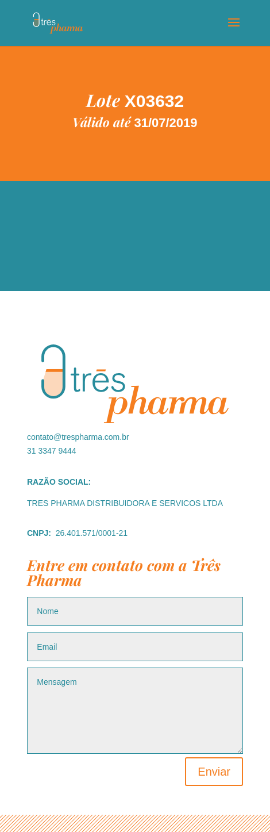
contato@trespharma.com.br (78, 437)
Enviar (214, 771)
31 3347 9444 (51, 450)
